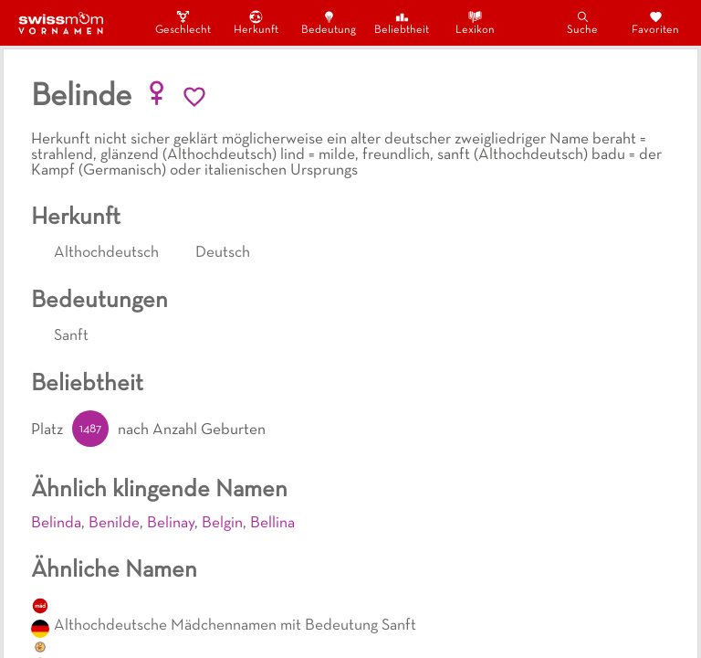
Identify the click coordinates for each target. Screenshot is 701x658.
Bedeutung (328, 22)
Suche (582, 22)
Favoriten (655, 22)
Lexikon (475, 22)
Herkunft (256, 22)
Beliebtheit (401, 22)
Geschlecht (182, 22)
